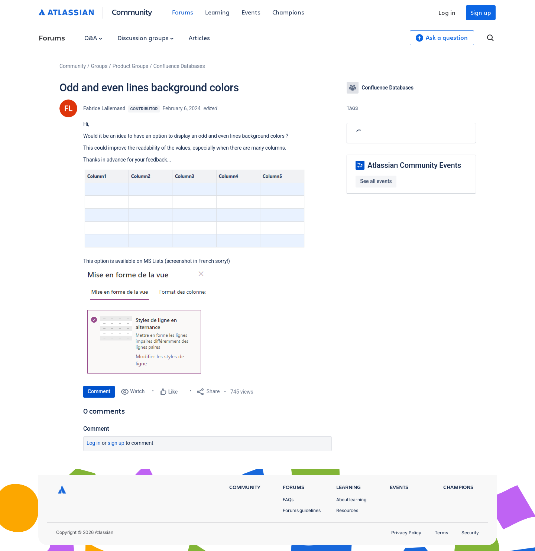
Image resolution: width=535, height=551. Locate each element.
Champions (288, 12)
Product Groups (130, 66)
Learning (217, 12)
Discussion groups (145, 38)
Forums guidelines (302, 510)
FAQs (288, 499)
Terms (441, 532)
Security (470, 532)
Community (132, 11)
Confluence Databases (179, 66)
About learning (351, 499)
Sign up (480, 12)
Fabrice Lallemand (104, 108)
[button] (194, 209)
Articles (199, 38)
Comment (99, 391)
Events (250, 12)
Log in (446, 12)
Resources (347, 510)
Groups (99, 66)
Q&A (93, 38)
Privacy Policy (406, 532)
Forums (182, 12)
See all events (376, 181)
